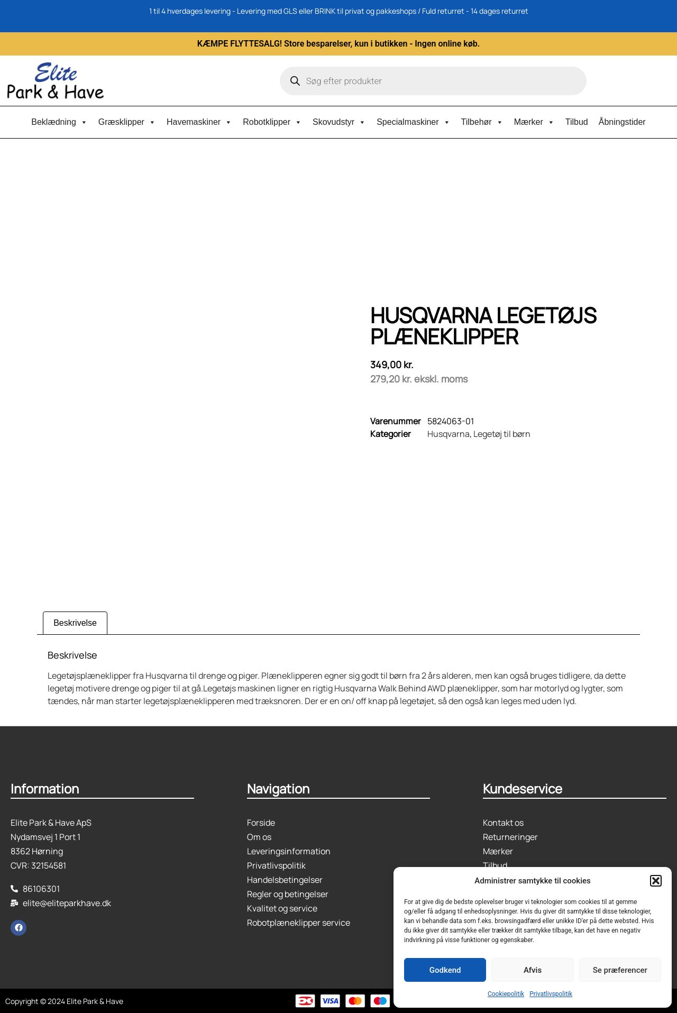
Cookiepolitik (506, 994)
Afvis (533, 970)
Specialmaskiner (413, 122)
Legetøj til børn (501, 434)
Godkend (445, 970)
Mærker (534, 122)
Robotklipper (272, 122)
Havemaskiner (199, 122)
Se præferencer (620, 970)
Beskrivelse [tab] (75, 622)
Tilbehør (482, 122)
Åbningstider (622, 121)
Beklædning (59, 122)
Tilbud (576, 121)
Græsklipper (127, 122)
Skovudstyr (339, 122)
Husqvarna (448, 434)
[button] (656, 880)
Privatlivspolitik (550, 994)
